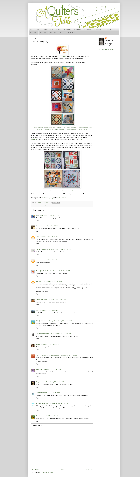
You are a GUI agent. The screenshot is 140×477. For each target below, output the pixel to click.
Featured (62, 33)
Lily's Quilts (62, 57)
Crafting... (34, 139)
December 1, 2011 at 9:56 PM (50, 344)
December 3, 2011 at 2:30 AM (58, 403)
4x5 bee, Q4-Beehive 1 (38, 127)
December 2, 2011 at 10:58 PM (50, 393)
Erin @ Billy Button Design (45, 321)
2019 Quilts (53, 33)
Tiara (37, 237)
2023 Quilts (97, 29)
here (81, 139)
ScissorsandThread (42, 403)
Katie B (38, 215)
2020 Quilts (43, 33)
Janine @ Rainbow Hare (44, 249)
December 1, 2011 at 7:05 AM (49, 237)
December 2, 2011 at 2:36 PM (55, 382)
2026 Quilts (67, 29)
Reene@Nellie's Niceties (44, 271)
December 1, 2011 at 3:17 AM (50, 215)
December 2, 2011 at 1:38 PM (52, 369)
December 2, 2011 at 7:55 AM (70, 355)
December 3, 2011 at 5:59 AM (48, 416)
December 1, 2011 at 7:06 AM (61, 249)
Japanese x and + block (50, 127)
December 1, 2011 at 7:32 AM (47, 260)
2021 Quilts (33, 33)
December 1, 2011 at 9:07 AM (53, 281)
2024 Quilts (87, 29)
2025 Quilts (77, 29)
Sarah (38, 226)
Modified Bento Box (61, 127)
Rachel (38, 344)
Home (31, 29)
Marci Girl (39, 369)
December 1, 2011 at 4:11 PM (62, 333)
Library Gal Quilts (42, 299)
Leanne (38, 393)
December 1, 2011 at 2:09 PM (63, 321)
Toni (37, 416)
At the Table (72, 33)
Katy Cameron (41, 382)
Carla (37, 310)
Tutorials (58, 29)
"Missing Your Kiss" (83, 129)
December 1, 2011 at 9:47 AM (57, 299)
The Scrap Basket (47, 29)
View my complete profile (106, 49)
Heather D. (39, 281)
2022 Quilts (107, 29)
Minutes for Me (61, 198)
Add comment (37, 425)
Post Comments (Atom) (46, 472)
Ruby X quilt (55, 190)
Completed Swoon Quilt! (45, 190)
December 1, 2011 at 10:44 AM (49, 310)
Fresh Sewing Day (47, 198)
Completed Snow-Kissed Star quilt (78, 190)
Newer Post (35, 469)
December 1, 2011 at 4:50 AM (50, 226)
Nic (37, 260)
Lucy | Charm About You (44, 333)
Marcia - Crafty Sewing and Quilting (48, 355)
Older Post (89, 469)
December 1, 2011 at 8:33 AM (62, 271)
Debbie (40, 202)
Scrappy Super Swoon (64, 190)
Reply (37, 220)
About (38, 29)
